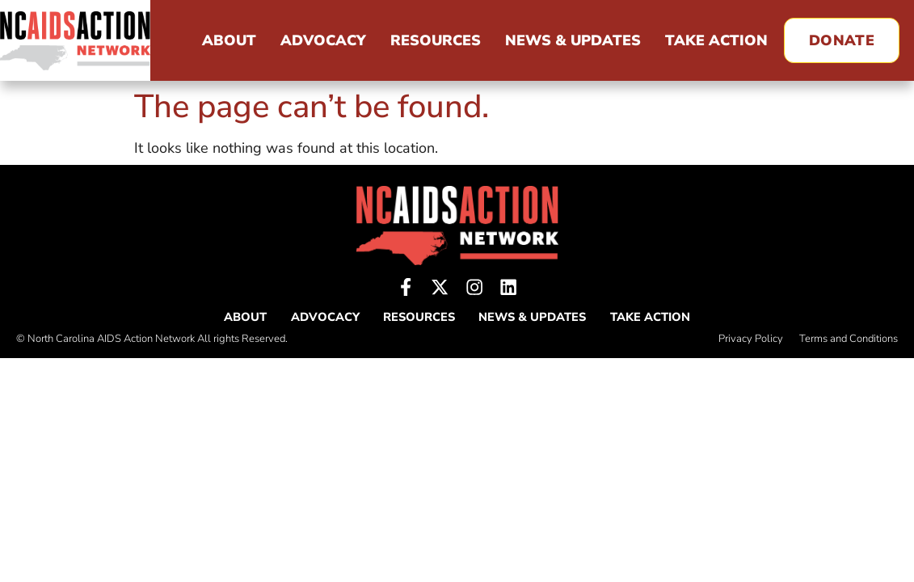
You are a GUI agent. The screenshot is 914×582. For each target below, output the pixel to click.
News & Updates (573, 40)
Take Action (716, 40)
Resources (435, 40)
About (229, 40)
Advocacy (323, 40)
